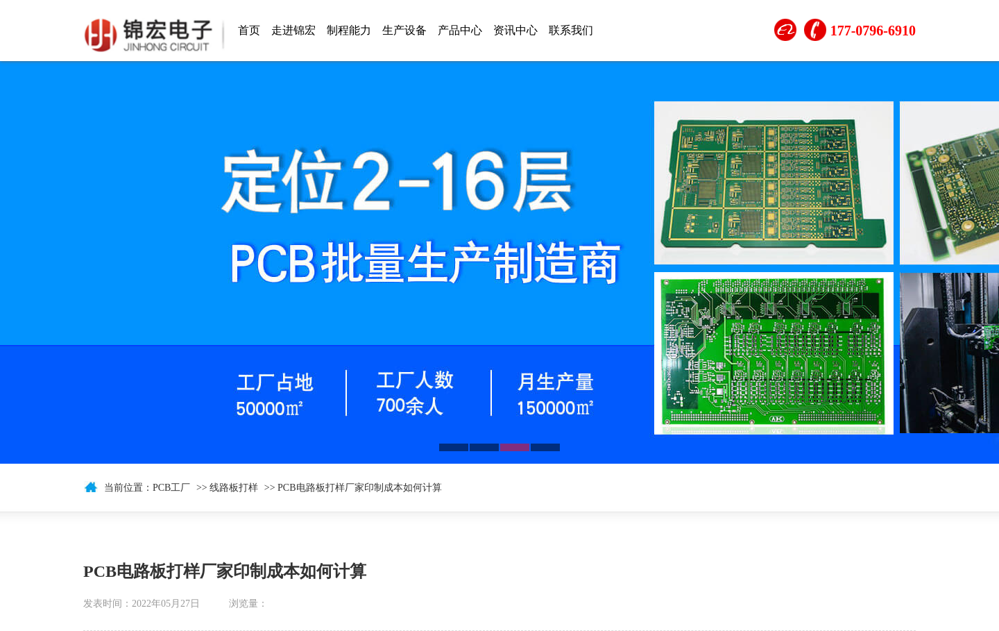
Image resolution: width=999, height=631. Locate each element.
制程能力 (349, 30)
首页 (249, 30)
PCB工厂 (171, 487)
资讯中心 (515, 30)
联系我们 (571, 30)
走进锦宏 (293, 30)
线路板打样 (234, 487)
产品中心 (460, 30)
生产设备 (404, 30)
